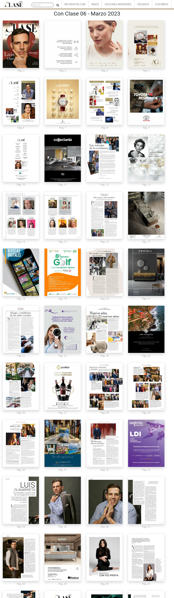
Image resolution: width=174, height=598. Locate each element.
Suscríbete (161, 4)
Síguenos (143, 4)
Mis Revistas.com (74, 4)
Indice (95, 4)
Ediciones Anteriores (118, 4)
